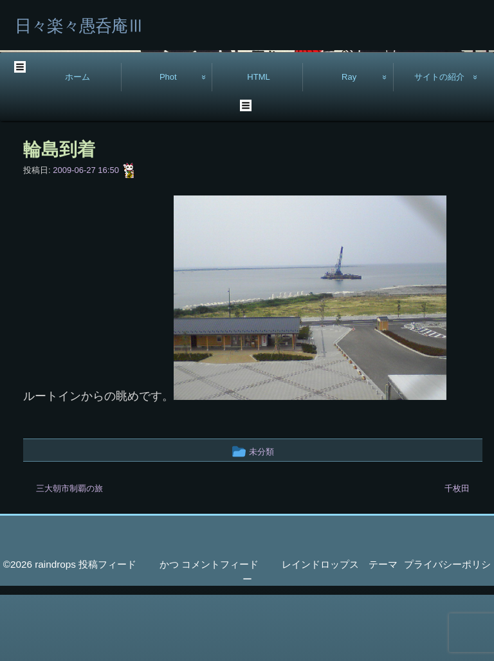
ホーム (77, 143)
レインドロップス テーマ (340, 631)
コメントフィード (220, 631)
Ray (349, 143)
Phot (168, 143)
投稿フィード (107, 631)
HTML (258, 143)
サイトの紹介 (439, 143)
